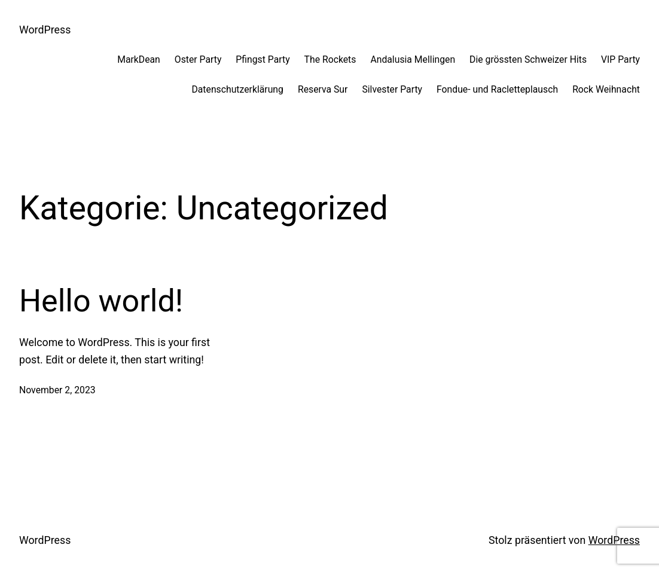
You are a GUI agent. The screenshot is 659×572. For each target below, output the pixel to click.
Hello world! (101, 301)
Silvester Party (392, 89)
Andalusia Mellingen (412, 59)
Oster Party (198, 59)
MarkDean (138, 59)
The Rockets (330, 59)
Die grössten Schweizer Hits (528, 59)
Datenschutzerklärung (237, 89)
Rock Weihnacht (606, 89)
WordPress (45, 30)
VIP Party (620, 59)
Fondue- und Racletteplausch (497, 89)
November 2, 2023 (57, 390)
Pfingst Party (262, 59)
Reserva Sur (322, 89)
